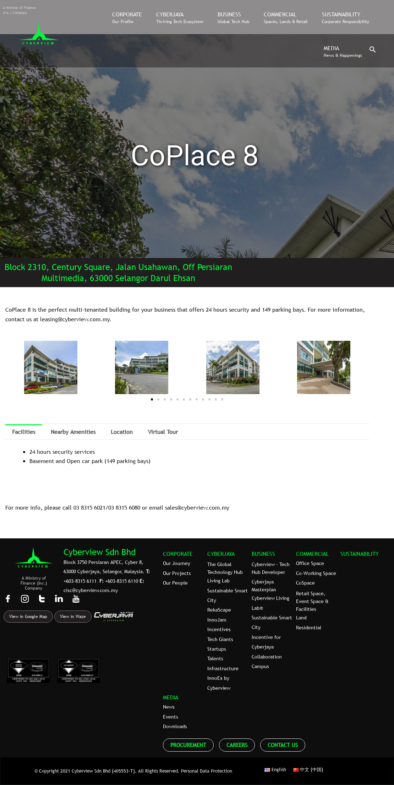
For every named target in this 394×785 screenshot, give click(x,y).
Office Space (310, 563)
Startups (216, 649)
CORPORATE (178, 554)
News (169, 707)
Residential (308, 627)
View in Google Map (28, 616)
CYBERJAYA (221, 554)
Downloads (175, 726)
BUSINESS (263, 554)
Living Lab (218, 580)
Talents (215, 658)
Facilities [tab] (23, 432)
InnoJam (216, 620)
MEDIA (170, 697)
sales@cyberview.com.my (197, 507)
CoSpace (305, 583)
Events (170, 717)
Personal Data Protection (206, 771)
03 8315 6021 (89, 507)
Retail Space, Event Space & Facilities (312, 601)
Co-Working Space (316, 573)
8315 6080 (128, 507)
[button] (372, 51)
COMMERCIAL (312, 554)
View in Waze (73, 616)
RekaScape (219, 610)
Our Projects (177, 573)
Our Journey (176, 563)
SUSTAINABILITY (359, 554)
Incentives (219, 629)
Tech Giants (220, 639)
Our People (175, 583)
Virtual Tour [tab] (163, 432)
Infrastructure (223, 668)
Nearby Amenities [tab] (73, 432)
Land (301, 617)
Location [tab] (122, 432)
